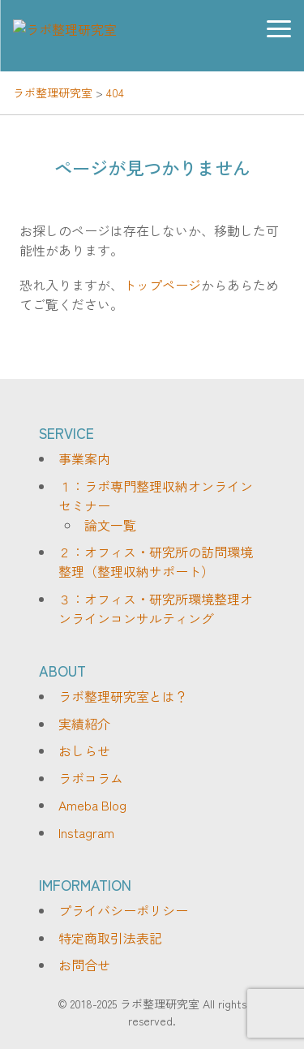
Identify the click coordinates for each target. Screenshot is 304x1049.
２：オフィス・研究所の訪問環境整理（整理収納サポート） (155, 561)
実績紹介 (84, 723)
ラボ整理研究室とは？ (123, 696)
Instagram (86, 832)
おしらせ (84, 750)
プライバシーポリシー (123, 910)
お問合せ (84, 964)
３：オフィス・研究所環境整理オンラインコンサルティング (155, 608)
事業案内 (84, 458)
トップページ (162, 284)
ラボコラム (90, 778)
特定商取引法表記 (110, 938)
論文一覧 (110, 525)
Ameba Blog (92, 805)
